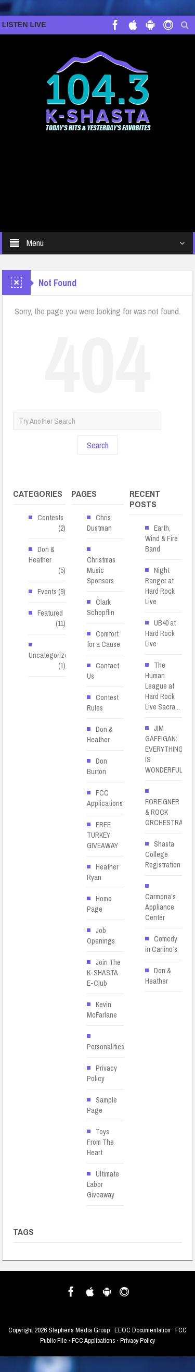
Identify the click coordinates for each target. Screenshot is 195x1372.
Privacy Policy (102, 1073)
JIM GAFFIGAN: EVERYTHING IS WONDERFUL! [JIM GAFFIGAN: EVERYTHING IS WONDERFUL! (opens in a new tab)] (164, 749)
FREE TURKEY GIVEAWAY (102, 835)
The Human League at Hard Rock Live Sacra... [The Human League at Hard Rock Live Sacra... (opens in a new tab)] (162, 686)
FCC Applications (105, 798)
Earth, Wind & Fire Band (161, 538)
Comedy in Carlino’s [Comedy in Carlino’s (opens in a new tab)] (161, 944)
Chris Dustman (99, 523)
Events (47, 591)
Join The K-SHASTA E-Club (104, 973)
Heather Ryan (103, 872)
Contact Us (103, 671)
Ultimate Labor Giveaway (103, 1184)
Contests (50, 517)
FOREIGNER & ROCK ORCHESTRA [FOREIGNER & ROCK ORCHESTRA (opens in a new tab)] (164, 812)
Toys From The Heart (100, 1142)
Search (98, 445)
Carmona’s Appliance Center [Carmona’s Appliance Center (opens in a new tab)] (160, 907)
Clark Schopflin (100, 607)
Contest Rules (103, 703)
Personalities (105, 1046)
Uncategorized (50, 655)
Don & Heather (42, 555)
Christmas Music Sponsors (101, 570)
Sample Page (102, 1105)
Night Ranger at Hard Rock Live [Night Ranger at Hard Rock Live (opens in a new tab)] (160, 586)
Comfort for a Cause (103, 639)
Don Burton (97, 766)
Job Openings (101, 936)
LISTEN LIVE (24, 24)
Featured (50, 613)
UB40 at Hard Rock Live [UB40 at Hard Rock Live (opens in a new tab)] (160, 633)
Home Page (99, 904)
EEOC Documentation (142, 1330)
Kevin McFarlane (102, 1010)
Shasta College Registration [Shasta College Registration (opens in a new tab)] (162, 854)
